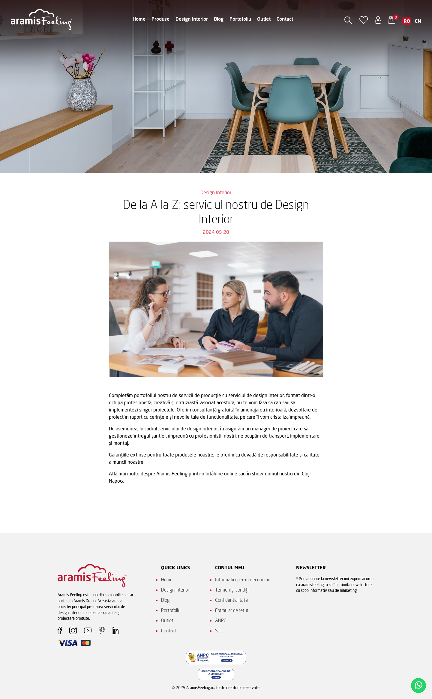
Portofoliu (240, 19)
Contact (285, 19)
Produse (161, 19)
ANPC (220, 620)
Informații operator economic (243, 580)
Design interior (175, 590)
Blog (219, 19)
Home (139, 19)
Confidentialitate (231, 600)
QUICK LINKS (175, 568)
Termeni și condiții (232, 590)
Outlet (264, 19)
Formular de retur (231, 610)
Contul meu (229, 568)
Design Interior (192, 19)
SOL (219, 631)
